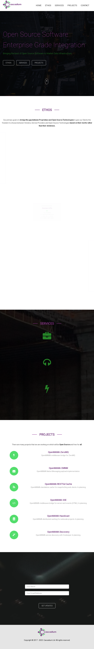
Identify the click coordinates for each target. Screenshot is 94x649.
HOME (38, 5)
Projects (39, 63)
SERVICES (59, 5)
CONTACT (85, 5)
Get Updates (47, 606)
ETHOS (48, 5)
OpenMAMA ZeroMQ (58, 452)
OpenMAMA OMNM (58, 468)
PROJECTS (72, 5)
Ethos (8, 63)
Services (23, 63)
